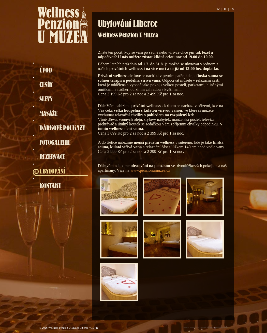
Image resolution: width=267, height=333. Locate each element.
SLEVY (46, 99)
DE (224, 9)
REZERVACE (52, 156)
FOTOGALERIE (54, 142)
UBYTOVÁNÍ (52, 171)
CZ (218, 9)
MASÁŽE (48, 113)
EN (232, 9)
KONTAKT (50, 185)
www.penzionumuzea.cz (150, 170)
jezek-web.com (222, 327)
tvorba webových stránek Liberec (198, 327)
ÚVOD (45, 70)
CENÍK (46, 84)
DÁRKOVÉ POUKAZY (62, 128)
